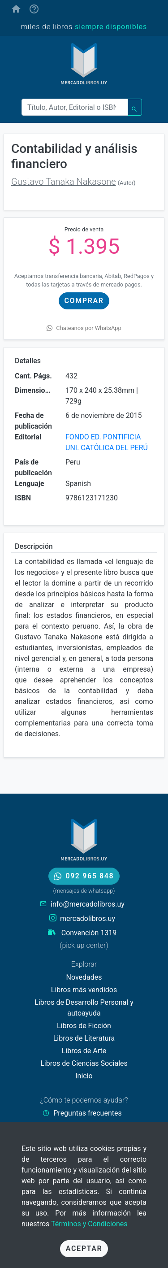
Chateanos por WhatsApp (84, 328)
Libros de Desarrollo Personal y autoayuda (83, 1007)
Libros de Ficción (84, 1025)
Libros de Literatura (84, 1038)
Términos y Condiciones (89, 1224)
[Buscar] (75, 107)
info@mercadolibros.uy (88, 904)
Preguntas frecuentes (87, 1113)
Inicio (83, 1076)
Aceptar (84, 1248)
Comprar (84, 300)
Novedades (84, 977)
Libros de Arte (84, 1051)
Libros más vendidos (84, 990)
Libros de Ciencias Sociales (84, 1063)
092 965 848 (84, 876)
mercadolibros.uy (87, 918)
